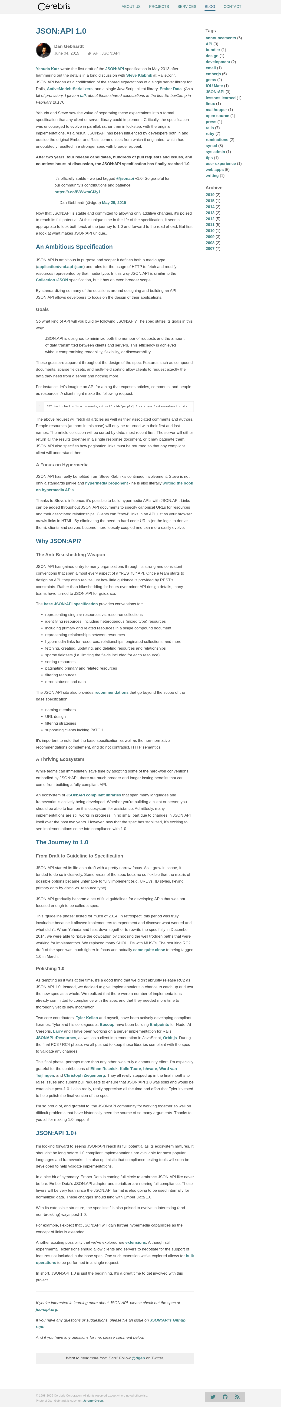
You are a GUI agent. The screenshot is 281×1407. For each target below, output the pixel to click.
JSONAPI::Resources (56, 1038)
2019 (210, 195)
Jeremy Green (93, 1400)
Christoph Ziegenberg (84, 1075)
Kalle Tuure (130, 1069)
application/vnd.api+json (60, 267)
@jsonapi (125, 178)
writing (212, 175)
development (218, 62)
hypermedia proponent (106, 483)
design (212, 56)
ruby (210, 133)
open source (217, 116)
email (211, 68)
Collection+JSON (52, 280)
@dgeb (138, 1358)
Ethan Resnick (104, 1069)
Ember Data (171, 89)
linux (210, 103)
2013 (210, 213)
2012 (210, 219)
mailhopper (216, 110)
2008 (210, 243)
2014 (210, 207)
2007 (210, 248)
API (209, 44)
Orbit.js (170, 1038)
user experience (221, 163)
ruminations (217, 139)
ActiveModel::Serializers (70, 89)
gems (211, 80)
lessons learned (221, 98)
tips (209, 158)
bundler (213, 50)
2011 (210, 225)
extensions (136, 1242)
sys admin (215, 152)
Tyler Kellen (87, 1018)
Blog (210, 7)
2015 (210, 201)
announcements (221, 38)
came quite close (149, 950)
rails (210, 128)
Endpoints (159, 1024)
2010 (210, 231)
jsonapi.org (46, 1309)
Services (187, 7)
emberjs (213, 74)
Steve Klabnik (139, 75)
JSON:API (114, 69)
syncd (211, 146)
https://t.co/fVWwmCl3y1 (78, 192)
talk (83, 95)
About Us (131, 7)
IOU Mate (214, 86)
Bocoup (107, 1024)
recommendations (112, 692)
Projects (159, 7)
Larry (58, 1031)
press (211, 122)
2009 (210, 237)
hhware (150, 1069)
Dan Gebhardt (69, 46)
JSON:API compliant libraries (93, 795)
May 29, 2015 (114, 202)
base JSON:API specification (71, 604)
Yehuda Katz (48, 69)
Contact (232, 7)
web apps (215, 169)
